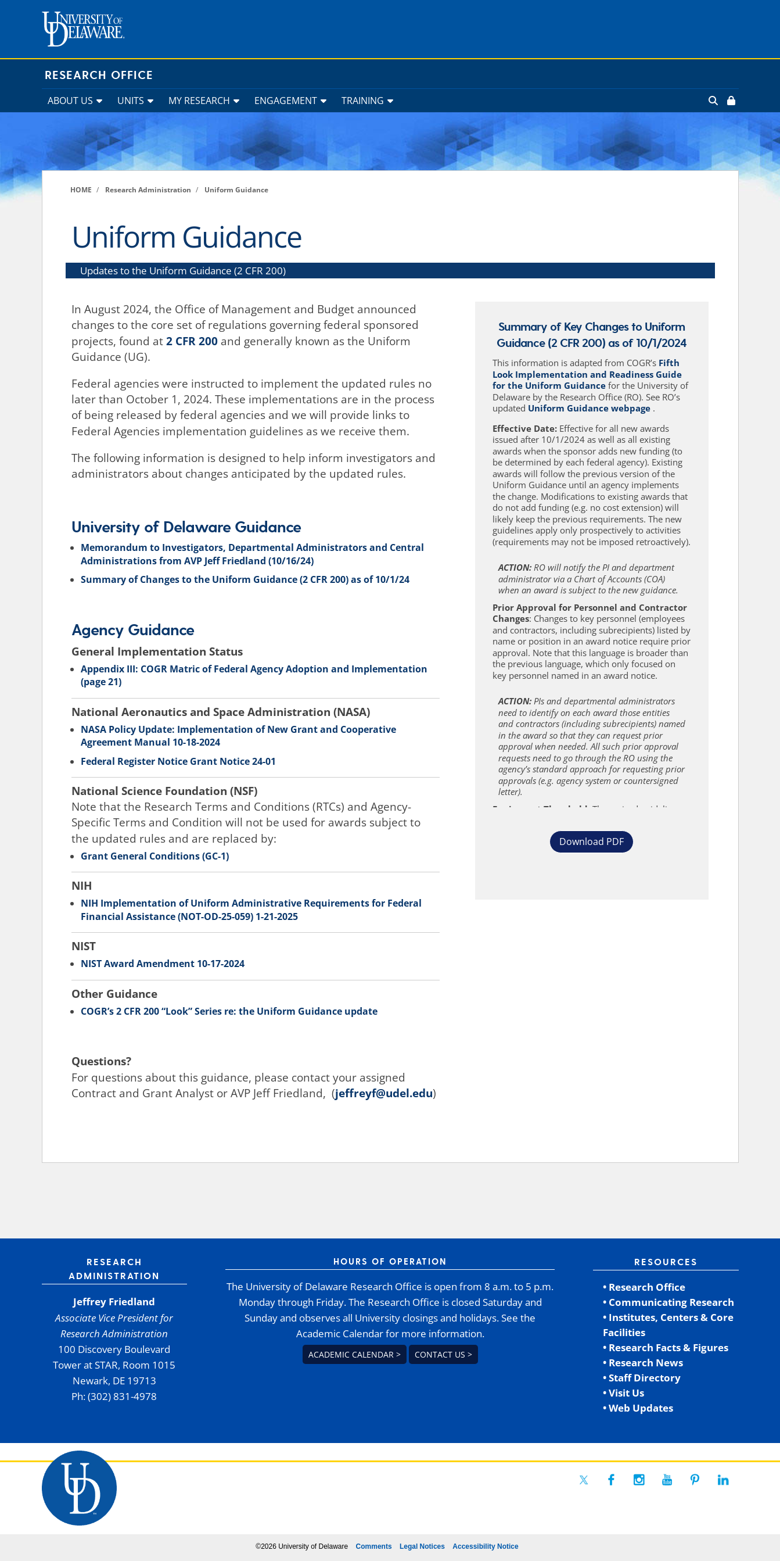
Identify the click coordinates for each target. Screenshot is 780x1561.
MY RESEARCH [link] (199, 100)
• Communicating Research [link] (668, 1302)
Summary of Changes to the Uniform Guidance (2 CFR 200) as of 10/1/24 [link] (245, 579)
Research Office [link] (99, 75)
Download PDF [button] (591, 841)
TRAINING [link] (363, 100)
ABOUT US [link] (70, 100)
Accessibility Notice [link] (485, 1546)
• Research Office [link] (644, 1287)
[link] (730, 100)
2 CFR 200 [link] (192, 341)
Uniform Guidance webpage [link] (590, 408)
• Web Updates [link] (638, 1408)
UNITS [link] (130, 100)
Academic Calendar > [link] (354, 1354)
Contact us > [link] (443, 1354)
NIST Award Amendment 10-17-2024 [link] (163, 963)
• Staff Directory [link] (642, 1377)
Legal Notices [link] (422, 1546)
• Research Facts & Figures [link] (665, 1347)
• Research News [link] (643, 1362)
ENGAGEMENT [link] (285, 100)
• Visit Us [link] (623, 1392)
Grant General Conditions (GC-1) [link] (155, 856)
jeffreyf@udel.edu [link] (384, 1093)
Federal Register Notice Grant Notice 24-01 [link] (178, 761)
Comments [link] (374, 1546)
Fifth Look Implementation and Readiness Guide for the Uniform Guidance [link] (587, 374)
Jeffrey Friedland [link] (114, 1301)
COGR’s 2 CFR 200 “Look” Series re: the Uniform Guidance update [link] (229, 1011)
